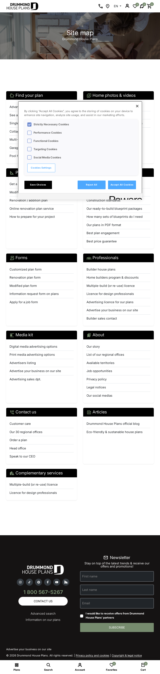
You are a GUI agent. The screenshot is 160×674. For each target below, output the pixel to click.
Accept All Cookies (122, 184)
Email (86, 603)
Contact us (43, 601)
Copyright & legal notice (127, 655)
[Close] (137, 106)
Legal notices (96, 387)
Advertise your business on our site (112, 310)
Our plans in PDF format (104, 225)
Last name (89, 590)
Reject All (91, 184)
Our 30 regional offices (26, 432)
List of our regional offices (105, 355)
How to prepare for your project (32, 217)
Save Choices (38, 184)
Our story (93, 346)
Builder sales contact (102, 318)
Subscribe (117, 627)
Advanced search (43, 613)
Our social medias (99, 395)
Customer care (20, 424)
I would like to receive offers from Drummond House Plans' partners (115, 615)
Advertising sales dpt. (25, 379)
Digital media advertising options (33, 346)
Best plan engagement (103, 233)
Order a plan (18, 440)
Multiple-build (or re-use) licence (111, 286)
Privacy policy (97, 379)
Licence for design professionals (110, 294)
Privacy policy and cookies (92, 655)
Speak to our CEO (22, 456)
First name (89, 576)
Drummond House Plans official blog (113, 424)
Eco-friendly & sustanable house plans (115, 432)
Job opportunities (99, 371)
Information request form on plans (34, 294)
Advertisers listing (23, 363)
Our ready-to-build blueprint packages (114, 209)
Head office (18, 448)
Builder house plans (101, 269)
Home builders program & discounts (113, 277)
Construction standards (103, 200)
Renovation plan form (25, 277)
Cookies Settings (41, 167)
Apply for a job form (24, 302)
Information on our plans (43, 620)
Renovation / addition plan (29, 200)
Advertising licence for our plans (110, 302)
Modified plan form (23, 286)
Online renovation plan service (32, 209)
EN (116, 6)
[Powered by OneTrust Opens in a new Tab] (124, 197)
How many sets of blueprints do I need (115, 217)
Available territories (100, 363)
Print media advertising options (32, 355)
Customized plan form (26, 269)
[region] (80, 150)
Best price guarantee (102, 241)
